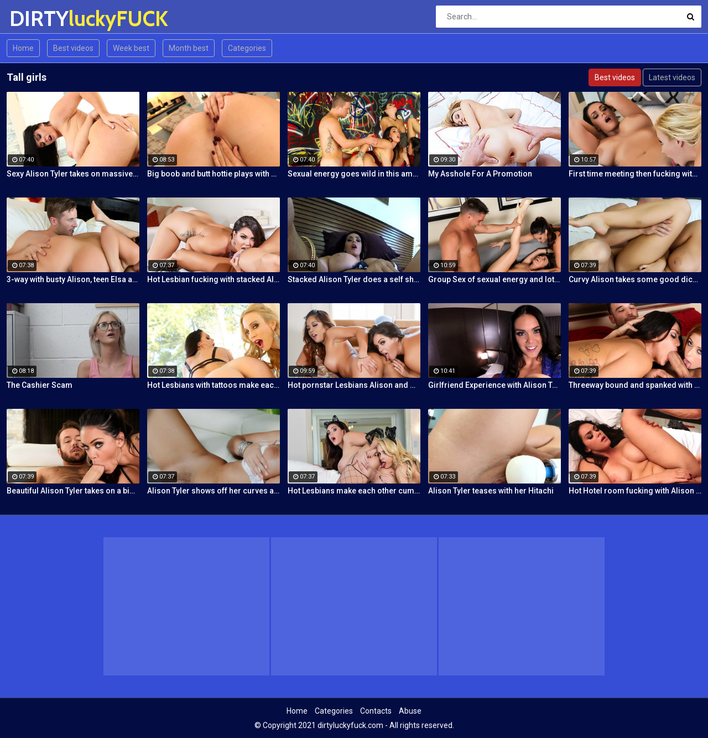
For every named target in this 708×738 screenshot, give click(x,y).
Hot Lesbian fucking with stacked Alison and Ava (213, 279)
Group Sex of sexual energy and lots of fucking (494, 279)
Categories (247, 48)
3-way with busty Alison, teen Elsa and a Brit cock (73, 279)
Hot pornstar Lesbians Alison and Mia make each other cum (354, 385)
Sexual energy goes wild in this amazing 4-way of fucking (354, 173)
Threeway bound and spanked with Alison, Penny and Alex (635, 385)
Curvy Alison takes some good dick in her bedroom (635, 279)
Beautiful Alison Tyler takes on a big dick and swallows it (73, 490)
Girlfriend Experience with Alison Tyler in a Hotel (494, 385)
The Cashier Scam (39, 385)
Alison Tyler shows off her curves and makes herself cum (213, 490)
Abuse (410, 710)
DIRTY (38, 19)
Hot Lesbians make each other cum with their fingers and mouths (354, 490)
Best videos (73, 48)
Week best (131, 48)
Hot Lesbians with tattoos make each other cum (213, 385)
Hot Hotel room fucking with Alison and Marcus (635, 490)
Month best (189, 48)
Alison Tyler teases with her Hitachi (491, 490)
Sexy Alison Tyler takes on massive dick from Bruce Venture (73, 173)
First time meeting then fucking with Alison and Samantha (635, 173)
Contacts (376, 710)
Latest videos (672, 77)
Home (23, 48)
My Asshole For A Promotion (480, 173)
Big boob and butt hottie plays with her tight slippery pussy (213, 173)
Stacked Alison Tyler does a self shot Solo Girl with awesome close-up (354, 279)
